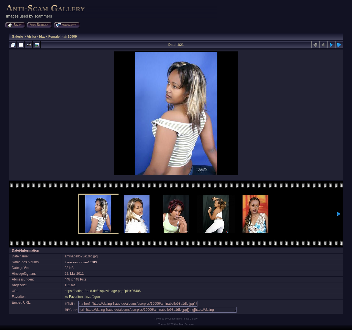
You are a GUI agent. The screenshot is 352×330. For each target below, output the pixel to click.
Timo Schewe (186, 324)
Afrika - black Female (43, 36)
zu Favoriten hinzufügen (82, 297)
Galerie (17, 36)
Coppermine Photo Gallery (182, 318)
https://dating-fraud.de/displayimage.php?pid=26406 (103, 291)
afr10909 (70, 36)
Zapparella (73, 262)
